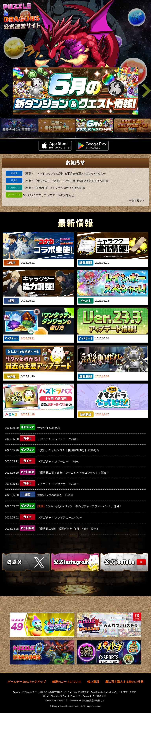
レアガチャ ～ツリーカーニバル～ (58, 461)
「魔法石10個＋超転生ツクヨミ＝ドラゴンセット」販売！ (73, 472)
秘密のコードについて (66, 710)
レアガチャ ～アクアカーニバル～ (58, 483)
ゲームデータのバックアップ (26, 710)
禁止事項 (93, 710)
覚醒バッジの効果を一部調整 (55, 495)
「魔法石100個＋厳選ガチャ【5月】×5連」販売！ (68, 528)
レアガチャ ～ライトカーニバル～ (58, 439)
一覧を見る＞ (137, 200)
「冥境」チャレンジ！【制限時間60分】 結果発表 (68, 450)
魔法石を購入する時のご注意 (124, 710)
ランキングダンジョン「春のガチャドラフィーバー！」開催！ (83, 506)
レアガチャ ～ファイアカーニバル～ (59, 517)
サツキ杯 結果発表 (48, 427)
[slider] (75, 91)
